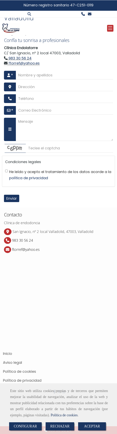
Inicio (7, 353)
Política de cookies (64, 415)
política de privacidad (28, 177)
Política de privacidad (22, 380)
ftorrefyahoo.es (24, 63)
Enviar (11, 198)
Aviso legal (12, 362)
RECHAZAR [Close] (60, 426)
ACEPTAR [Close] (92, 426)
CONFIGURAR (25, 426)
